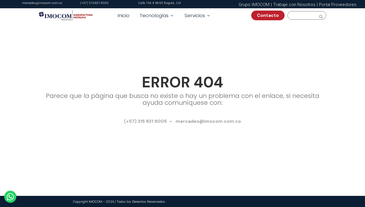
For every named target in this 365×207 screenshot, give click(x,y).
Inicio (123, 15)
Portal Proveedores (337, 4)
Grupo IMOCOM (254, 4)
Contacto (270, 15)
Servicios (197, 15)
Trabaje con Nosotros (294, 4)
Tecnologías (157, 15)
